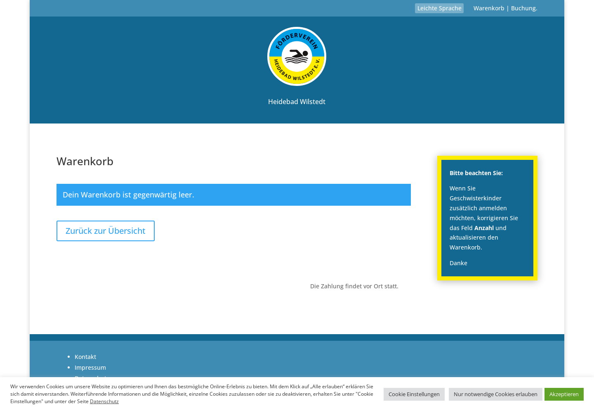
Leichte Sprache (439, 8)
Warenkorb (489, 8)
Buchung (523, 8)
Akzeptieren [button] (564, 394)
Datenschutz (104, 401)
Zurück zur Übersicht (106, 230)
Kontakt (85, 357)
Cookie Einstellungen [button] (414, 394)
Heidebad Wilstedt (296, 101)
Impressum (90, 367)
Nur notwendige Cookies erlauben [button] (495, 394)
